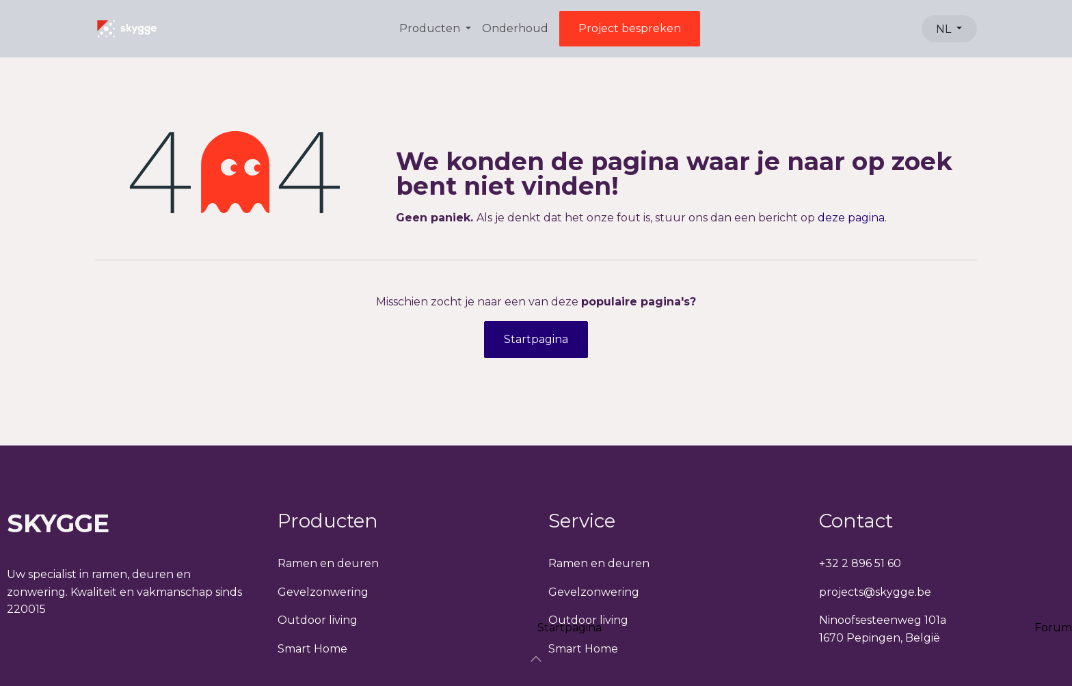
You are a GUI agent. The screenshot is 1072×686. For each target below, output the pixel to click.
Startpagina (536, 339)
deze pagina (851, 217)
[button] (536, 658)
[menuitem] (435, 28)
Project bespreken (629, 28)
